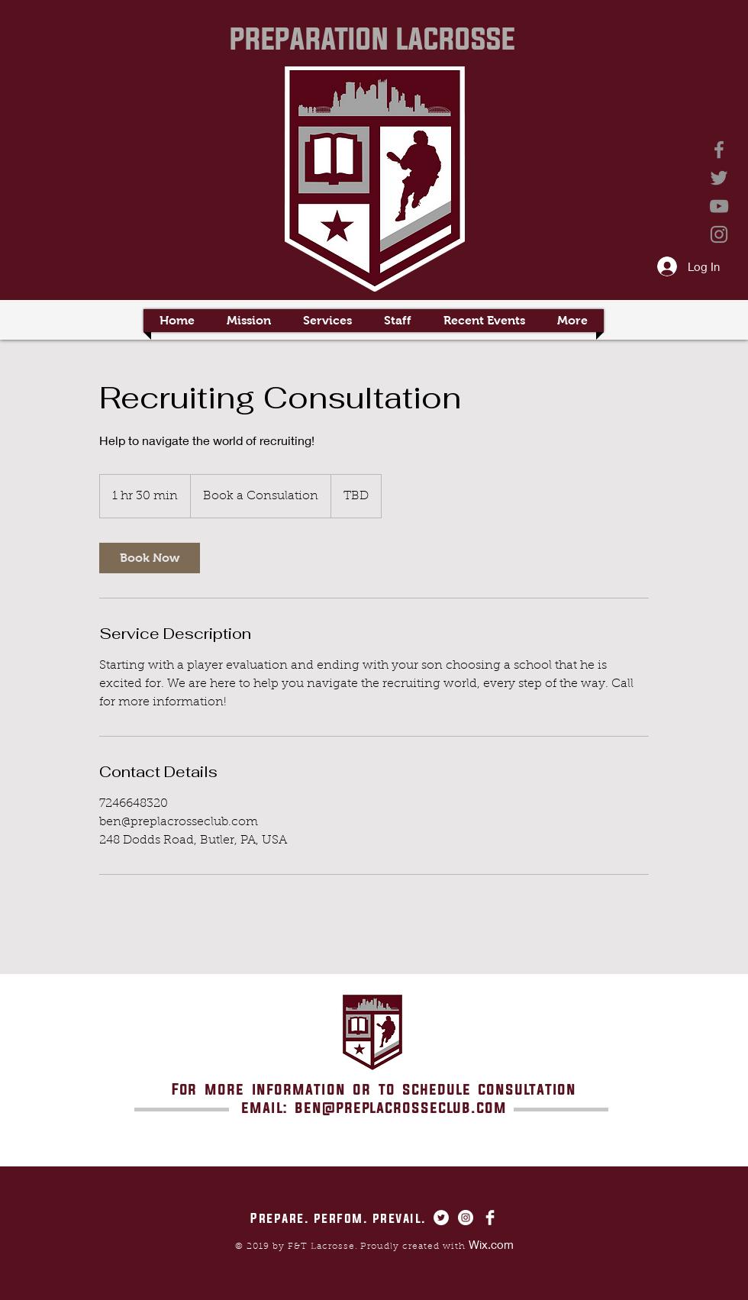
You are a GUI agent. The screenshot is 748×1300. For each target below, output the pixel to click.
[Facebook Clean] (490, 1217)
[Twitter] (719, 177)
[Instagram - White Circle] (465, 1217)
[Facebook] (719, 149)
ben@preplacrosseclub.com (401, 1107)
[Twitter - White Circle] (441, 1217)
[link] (149, 558)
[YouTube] (719, 206)
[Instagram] (719, 234)
